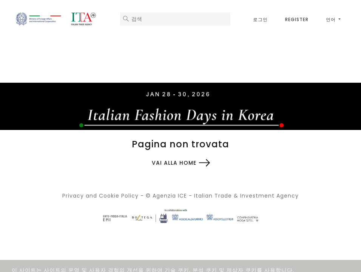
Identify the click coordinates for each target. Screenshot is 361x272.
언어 (331, 19)
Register (297, 19)
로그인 (260, 19)
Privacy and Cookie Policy (100, 195)
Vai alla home (174, 163)
